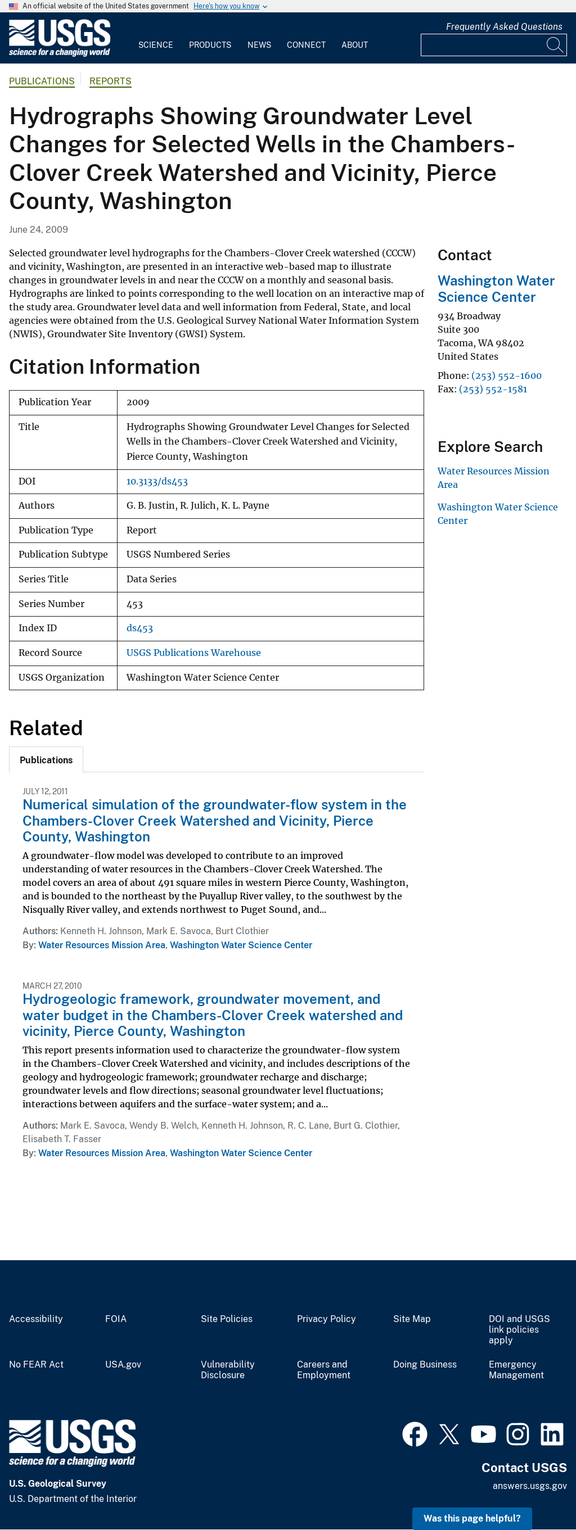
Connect (306, 44)
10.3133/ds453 (157, 481)
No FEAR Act (36, 1365)
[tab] (46, 759)
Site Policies (227, 1319)
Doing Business (425, 1365)
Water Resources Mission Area (101, 945)
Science (155, 44)
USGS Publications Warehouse (194, 653)
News (259, 44)
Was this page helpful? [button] (472, 1518)
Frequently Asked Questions (504, 26)
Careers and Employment (323, 1370)
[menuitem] (155, 38)
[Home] (59, 54)
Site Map (412, 1319)
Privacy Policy (326, 1319)
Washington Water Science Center (241, 945)
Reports (110, 81)
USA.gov (123, 1365)
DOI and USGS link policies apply (519, 1330)
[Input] (494, 45)
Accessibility (36, 1319)
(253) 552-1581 (493, 389)
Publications (42, 81)
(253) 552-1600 (506, 375)
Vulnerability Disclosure (228, 1370)
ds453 (140, 628)
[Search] (555, 45)
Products (210, 44)
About (354, 44)
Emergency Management (516, 1370)
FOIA (116, 1319)
